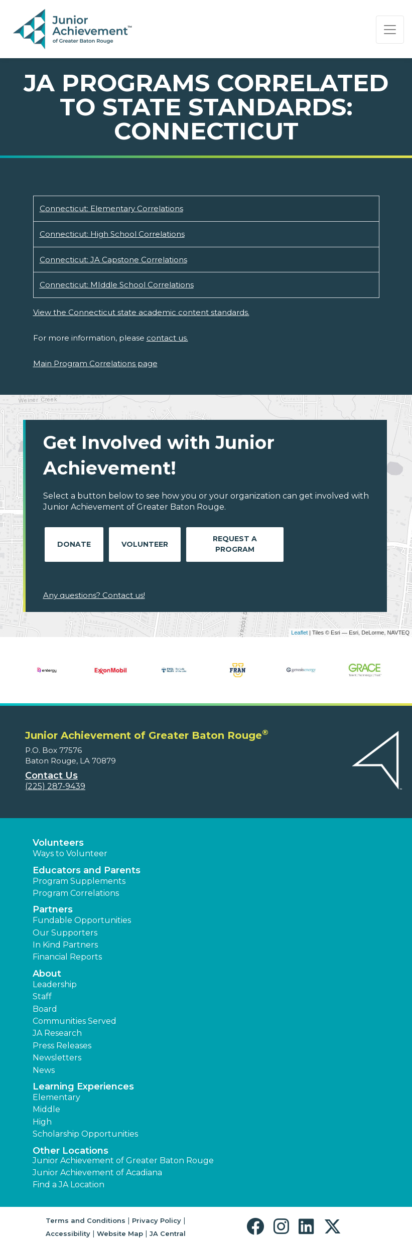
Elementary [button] (56, 1097)
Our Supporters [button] (65, 933)
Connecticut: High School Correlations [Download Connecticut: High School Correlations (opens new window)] (112, 234)
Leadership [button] (55, 984)
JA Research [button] (57, 1033)
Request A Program (235, 544)
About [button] (47, 973)
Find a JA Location (68, 1184)
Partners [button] (53, 909)
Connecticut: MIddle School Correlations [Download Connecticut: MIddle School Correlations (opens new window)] (117, 284)
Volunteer (144, 544)
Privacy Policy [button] (156, 1220)
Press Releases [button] (62, 1045)
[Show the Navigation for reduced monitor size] (390, 30)
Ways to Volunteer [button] (70, 853)
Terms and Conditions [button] (85, 1220)
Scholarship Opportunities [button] (85, 1134)
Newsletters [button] (57, 1057)
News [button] (44, 1070)
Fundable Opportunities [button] (82, 920)
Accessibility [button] (68, 1233)
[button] (257, 1226)
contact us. (167, 338)
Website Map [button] (120, 1233)
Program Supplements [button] (79, 881)
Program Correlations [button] (76, 893)
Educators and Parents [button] (87, 870)
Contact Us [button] (51, 775)
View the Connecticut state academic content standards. (141, 312)
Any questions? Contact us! (94, 595)
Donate (74, 544)
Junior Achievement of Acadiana (97, 1172)
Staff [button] (42, 996)
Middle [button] (46, 1109)
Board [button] (45, 1009)
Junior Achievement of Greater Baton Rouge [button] (123, 1160)
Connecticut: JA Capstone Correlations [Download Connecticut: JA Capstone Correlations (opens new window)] (113, 259)
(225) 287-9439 (55, 786)
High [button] (42, 1122)
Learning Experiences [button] (83, 1086)
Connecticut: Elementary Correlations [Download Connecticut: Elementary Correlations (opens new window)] (111, 208)
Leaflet (299, 633)
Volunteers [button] (58, 842)
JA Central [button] (168, 1233)
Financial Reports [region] (67, 957)
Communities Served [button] (74, 1021)
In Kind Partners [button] (65, 945)
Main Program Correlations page (95, 363)
